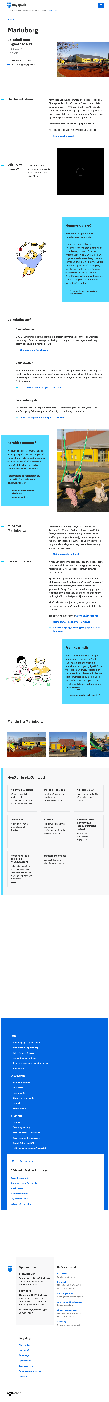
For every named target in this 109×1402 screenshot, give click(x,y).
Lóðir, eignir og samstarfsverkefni (29, 1148)
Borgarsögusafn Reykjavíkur (24, 1183)
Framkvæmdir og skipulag (25, 1047)
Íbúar (14, 10)
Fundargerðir (19, 1092)
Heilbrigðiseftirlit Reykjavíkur (27, 1132)
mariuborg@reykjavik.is (23, 64)
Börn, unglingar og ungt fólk (27, 10)
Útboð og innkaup (21, 1127)
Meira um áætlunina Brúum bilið (85, 695)
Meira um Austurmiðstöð (66, 554)
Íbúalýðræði (18, 1068)
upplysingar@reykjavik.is (72, 1304)
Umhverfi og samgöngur (24, 1058)
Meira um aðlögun (20, 497)
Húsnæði (17, 1122)
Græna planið (19, 1108)
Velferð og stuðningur (23, 1053)
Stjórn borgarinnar (22, 1082)
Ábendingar (72, 1323)
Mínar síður (28, 1160)
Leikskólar (43, 10)
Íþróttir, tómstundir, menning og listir (31, 1063)
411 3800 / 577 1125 (22, 60)
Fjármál (16, 1103)
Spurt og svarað (72, 1295)
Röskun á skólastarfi (63, 136)
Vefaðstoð (72, 1275)
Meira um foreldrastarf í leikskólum (23, 491)
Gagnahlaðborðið (19, 1198)
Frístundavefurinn (19, 1193)
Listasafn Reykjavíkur (21, 1204)
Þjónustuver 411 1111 (72, 1313)
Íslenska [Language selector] (13, 1160)
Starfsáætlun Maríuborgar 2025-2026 (40, 387)
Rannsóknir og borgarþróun (26, 1138)
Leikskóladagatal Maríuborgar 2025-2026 (42, 417)
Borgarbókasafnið (19, 1177)
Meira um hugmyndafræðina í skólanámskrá (84, 292)
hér (78, 687)
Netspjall (72, 1285)
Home (8, 11)
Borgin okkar (17, 1188)
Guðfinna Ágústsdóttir (87, 615)
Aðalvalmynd (101, 5)
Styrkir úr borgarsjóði (23, 1143)
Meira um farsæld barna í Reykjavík (71, 621)
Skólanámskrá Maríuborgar (34, 350)
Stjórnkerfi (18, 1087)
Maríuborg (53, 10)
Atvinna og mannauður (24, 1098)
